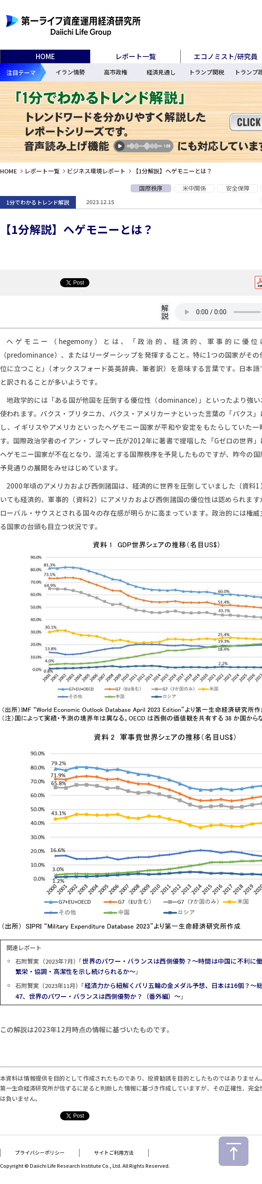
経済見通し (161, 72)
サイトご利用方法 (114, 1149)
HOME (45, 56)
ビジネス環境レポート (96, 171)
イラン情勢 (70, 72)
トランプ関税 (206, 72)
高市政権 (115, 72)
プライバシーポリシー (40, 1149)
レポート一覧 (42, 171)
